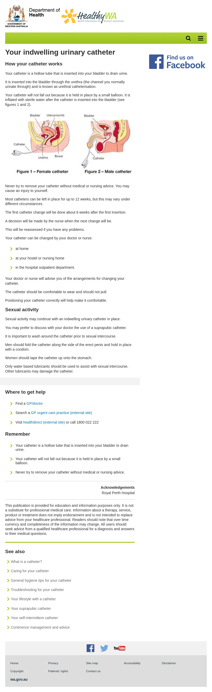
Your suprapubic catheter (31, 608)
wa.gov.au (19, 679)
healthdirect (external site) (44, 422)
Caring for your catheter (30, 571)
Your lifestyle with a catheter (33, 599)
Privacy (53, 663)
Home (14, 663)
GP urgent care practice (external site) (61, 413)
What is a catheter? (26, 562)
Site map (92, 663)
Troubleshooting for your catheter (37, 590)
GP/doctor (35, 403)
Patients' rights (58, 671)
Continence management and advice (40, 627)
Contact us (93, 671)
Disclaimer (169, 663)
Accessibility (132, 663)
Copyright (16, 671)
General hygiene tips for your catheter (41, 580)
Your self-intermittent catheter (34, 618)
